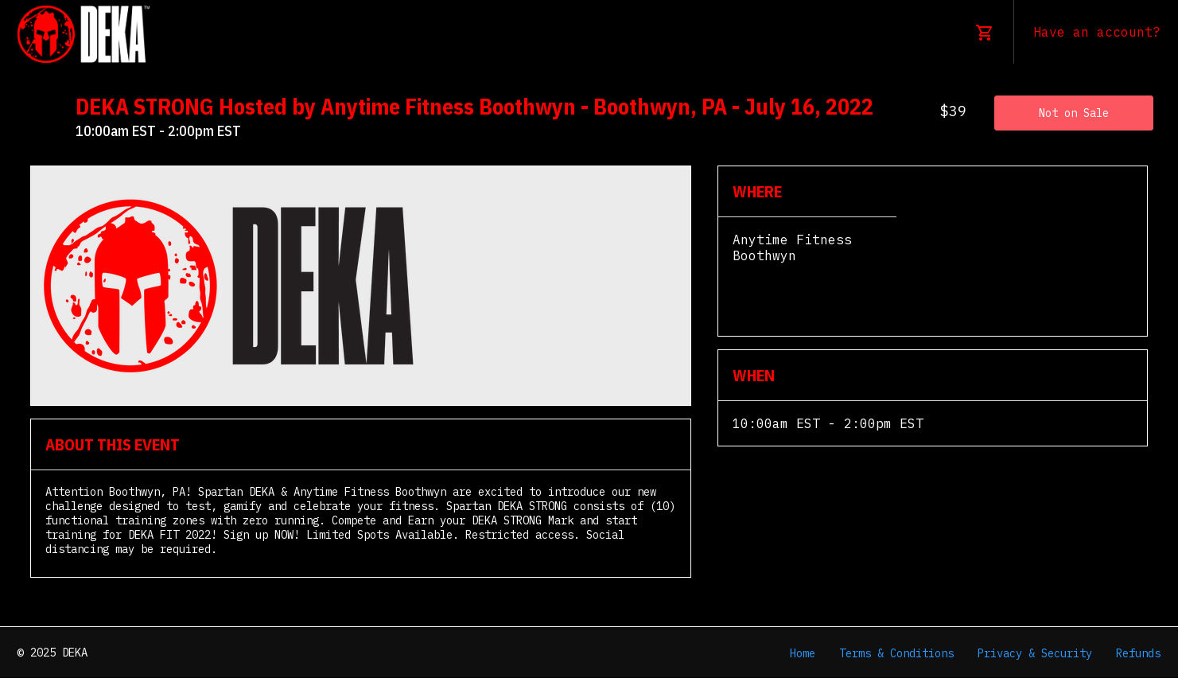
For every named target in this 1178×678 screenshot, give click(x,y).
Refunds (1138, 653)
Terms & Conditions (896, 653)
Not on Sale (1074, 113)
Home (802, 653)
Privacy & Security (1035, 653)
